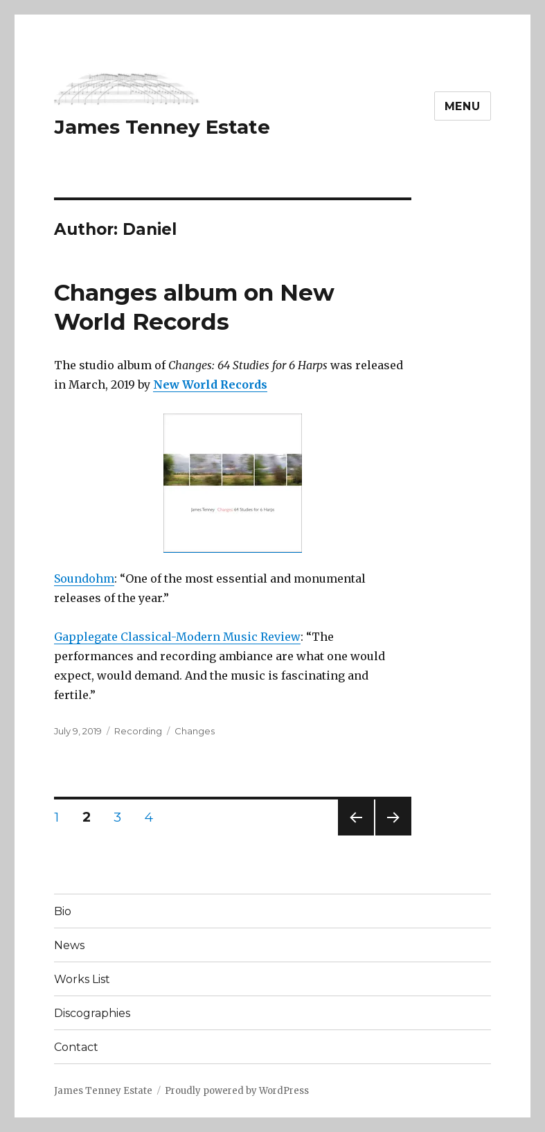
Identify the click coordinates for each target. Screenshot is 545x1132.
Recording (138, 730)
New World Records (210, 384)
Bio (62, 911)
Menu (463, 106)
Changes (195, 730)
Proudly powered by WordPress (237, 1091)
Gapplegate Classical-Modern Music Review (177, 637)
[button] (126, 89)
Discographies (92, 1013)
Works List (82, 979)
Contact (76, 1047)
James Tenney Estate (162, 127)
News (69, 945)
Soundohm (84, 578)
